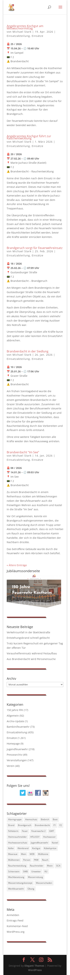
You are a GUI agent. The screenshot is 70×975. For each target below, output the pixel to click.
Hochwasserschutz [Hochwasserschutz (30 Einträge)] (17, 842)
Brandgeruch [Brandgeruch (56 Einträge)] (24, 825)
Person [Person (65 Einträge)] (26, 859)
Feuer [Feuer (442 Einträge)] (25, 831)
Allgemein (13, 715)
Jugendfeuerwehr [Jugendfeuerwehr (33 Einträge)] (39, 842)
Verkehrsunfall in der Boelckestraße (28, 632)
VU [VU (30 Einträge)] (45, 871)
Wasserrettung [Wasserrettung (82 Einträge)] (35, 877)
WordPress (35, 970)
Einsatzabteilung (18, 36)
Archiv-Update (15, 721)
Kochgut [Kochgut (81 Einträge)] (36, 848)
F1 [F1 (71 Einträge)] (54, 825)
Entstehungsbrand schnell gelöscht (28, 637)
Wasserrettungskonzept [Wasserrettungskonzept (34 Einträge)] (20, 882)
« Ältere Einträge (17, 565)
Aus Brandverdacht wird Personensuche (31, 659)
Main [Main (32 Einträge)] (23, 854)
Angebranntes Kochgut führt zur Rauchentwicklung (29, 137)
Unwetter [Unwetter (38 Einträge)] (36, 871)
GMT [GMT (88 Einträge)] (51, 831)
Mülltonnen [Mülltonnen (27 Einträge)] (14, 859)
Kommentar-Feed (17, 926)
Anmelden (13, 915)
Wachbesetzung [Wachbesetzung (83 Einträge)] (16, 877)
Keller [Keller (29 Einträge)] (11, 848)
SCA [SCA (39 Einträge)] (58, 865)
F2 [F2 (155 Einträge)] (60, 825)
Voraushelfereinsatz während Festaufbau (32, 653)
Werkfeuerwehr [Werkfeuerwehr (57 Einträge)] (16, 888)
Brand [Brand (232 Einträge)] (11, 825)
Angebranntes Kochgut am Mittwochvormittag (25, 27)
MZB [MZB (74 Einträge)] (32, 854)
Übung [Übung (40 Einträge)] (31, 888)
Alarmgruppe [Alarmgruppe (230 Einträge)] (15, 819)
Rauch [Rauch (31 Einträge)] (45, 859)
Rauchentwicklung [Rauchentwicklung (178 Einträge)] (17, 865)
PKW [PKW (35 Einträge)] (36, 859)
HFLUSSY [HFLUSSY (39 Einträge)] (35, 836)
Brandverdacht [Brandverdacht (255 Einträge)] (42, 825)
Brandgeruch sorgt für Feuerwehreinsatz (35, 248)
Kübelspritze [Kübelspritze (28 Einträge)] (50, 848)
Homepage (13, 743)
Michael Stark (22, 31)
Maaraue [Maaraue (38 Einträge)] (12, 854)
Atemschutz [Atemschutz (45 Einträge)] (31, 819)
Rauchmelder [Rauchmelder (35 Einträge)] (36, 865)
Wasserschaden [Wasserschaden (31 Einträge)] (44, 882)
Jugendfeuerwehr (17, 749)
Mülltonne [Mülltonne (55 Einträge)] (43, 854)
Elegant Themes (34, 965)
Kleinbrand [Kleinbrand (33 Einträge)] (23, 848)
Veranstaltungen (17, 760)
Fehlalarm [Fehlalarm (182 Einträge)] (13, 831)
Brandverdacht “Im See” (23, 452)
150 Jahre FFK (15, 710)
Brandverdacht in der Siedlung (27, 351)
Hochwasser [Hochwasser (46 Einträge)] (49, 836)
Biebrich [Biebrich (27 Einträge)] (45, 819)
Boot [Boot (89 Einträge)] (55, 819)
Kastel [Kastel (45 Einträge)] (55, 842)
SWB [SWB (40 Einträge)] (25, 871)
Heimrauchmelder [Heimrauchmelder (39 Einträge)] (17, 836)
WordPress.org (15, 931)
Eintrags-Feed (15, 920)
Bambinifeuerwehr (18, 726)
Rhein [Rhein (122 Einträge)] (50, 865)
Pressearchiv (14, 754)
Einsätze (37, 36)
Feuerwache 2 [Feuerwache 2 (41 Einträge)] (38, 831)
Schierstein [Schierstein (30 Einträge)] (13, 871)
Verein (11, 766)
